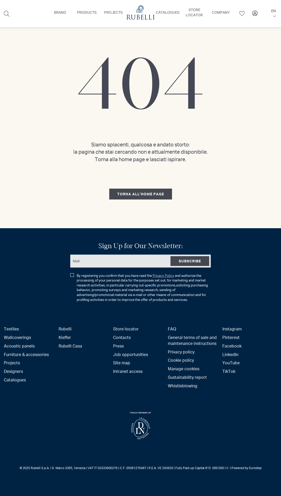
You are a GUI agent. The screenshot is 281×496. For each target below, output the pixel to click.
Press (118, 346)
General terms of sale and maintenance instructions (192, 340)
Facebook (231, 346)
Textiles (11, 328)
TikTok (228, 371)
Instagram (232, 328)
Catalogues (15, 379)
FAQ (172, 328)
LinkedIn (230, 354)
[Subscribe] (189, 261)
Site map (121, 362)
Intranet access (128, 371)
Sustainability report (187, 377)
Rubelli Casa (70, 346)
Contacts (122, 337)
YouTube (231, 362)
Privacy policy (181, 352)
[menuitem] (60, 12)
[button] (273, 13)
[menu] (140, 13)
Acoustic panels (19, 346)
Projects (12, 362)
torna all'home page (140, 194)
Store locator (126, 328)
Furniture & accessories (26, 354)
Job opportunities (130, 354)
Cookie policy (181, 360)
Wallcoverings (17, 337)
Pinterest (231, 337)
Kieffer (65, 337)
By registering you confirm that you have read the (139, 287)
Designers (13, 371)
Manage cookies (183, 368)
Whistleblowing (182, 385)
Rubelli (65, 328)
